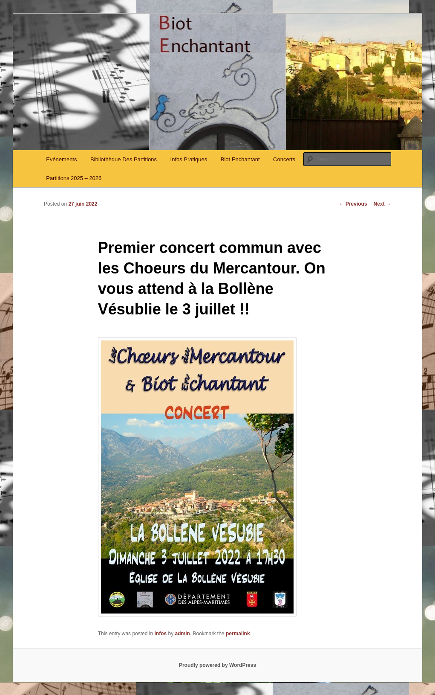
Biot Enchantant (240, 159)
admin (182, 634)
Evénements (61, 159)
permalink (238, 634)
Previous (353, 204)
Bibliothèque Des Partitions (123, 159)
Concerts (284, 159)
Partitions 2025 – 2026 (73, 178)
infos (160, 634)
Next (382, 204)
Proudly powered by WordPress (217, 665)
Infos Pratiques (188, 159)
